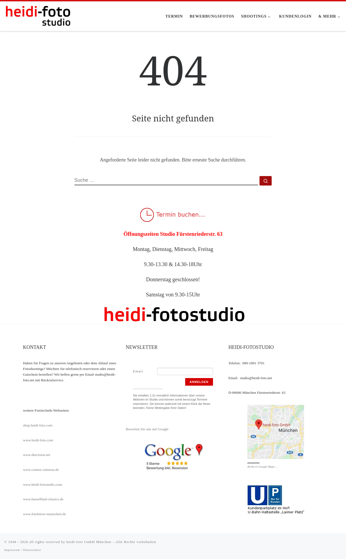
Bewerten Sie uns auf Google (147, 429)
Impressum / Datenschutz (22, 549)
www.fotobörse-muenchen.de (44, 514)
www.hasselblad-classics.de (43, 499)
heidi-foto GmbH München (89, 542)
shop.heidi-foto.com (37, 425)
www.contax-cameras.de (41, 470)
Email (138, 371)
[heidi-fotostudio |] (38, 15)
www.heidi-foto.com (38, 440)
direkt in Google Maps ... (262, 466)
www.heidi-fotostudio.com (42, 484)
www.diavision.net (36, 455)
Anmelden (198, 381)
